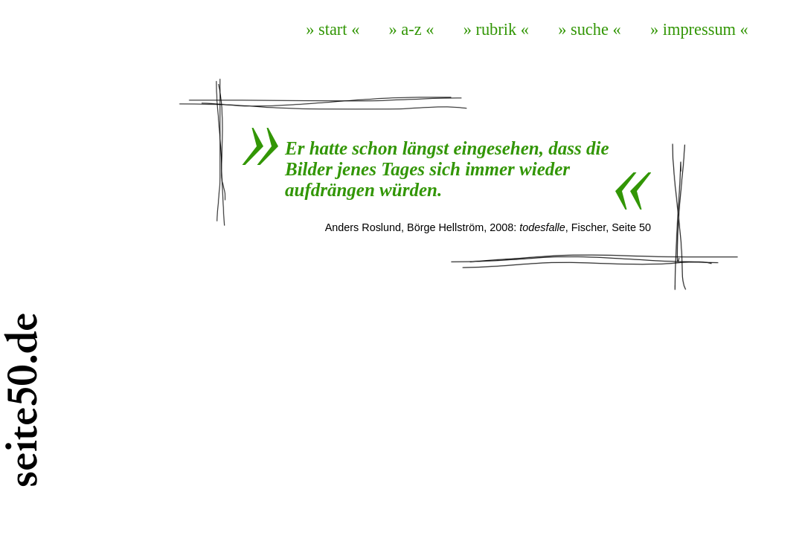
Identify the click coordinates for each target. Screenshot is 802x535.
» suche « (589, 29)
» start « (332, 29)
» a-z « (411, 29)
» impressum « (699, 29)
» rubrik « (496, 29)
